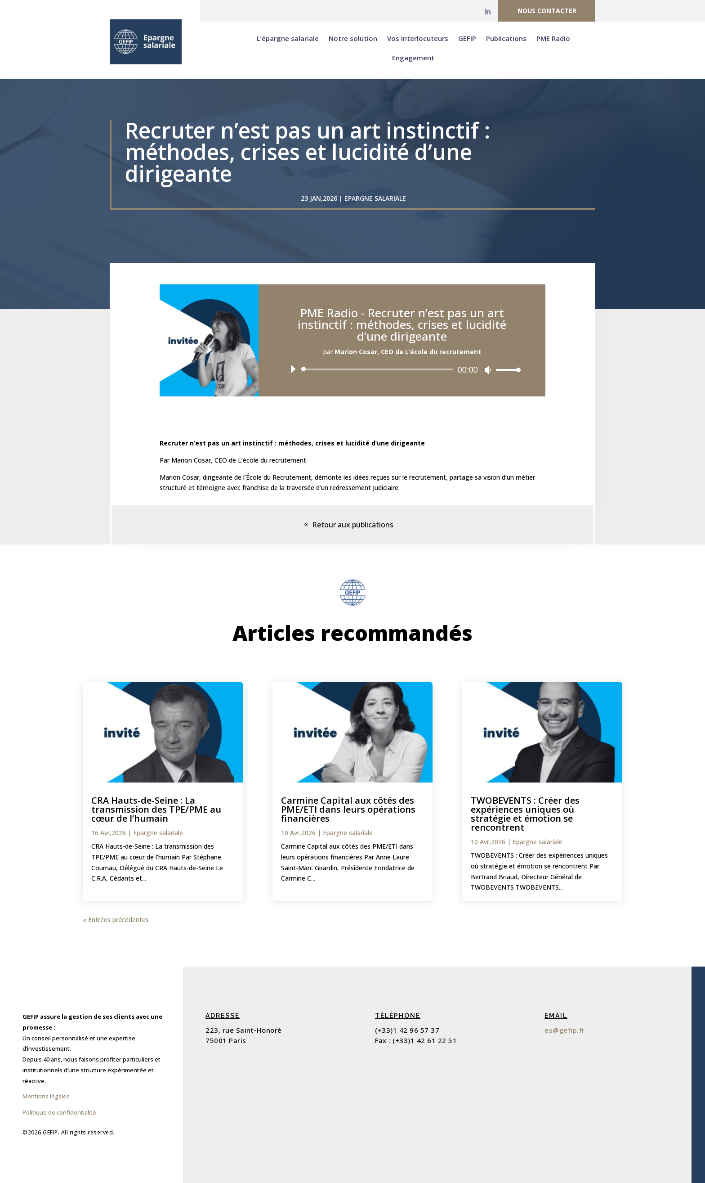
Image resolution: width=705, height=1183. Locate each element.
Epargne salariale (375, 198)
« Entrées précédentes (116, 919)
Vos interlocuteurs (417, 38)
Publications (506, 38)
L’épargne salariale (288, 38)
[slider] (378, 369)
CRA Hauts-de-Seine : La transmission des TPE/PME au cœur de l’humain (156, 809)
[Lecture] (293, 369)
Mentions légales (46, 1096)
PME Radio (553, 38)
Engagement (413, 57)
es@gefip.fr (564, 1030)
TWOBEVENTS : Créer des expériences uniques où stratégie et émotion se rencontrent (525, 813)
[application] (402, 369)
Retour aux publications (352, 525)
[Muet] (488, 370)
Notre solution (353, 38)
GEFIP (467, 38)
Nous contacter (547, 10)
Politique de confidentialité (59, 1112)
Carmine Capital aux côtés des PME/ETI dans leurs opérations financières (348, 809)
